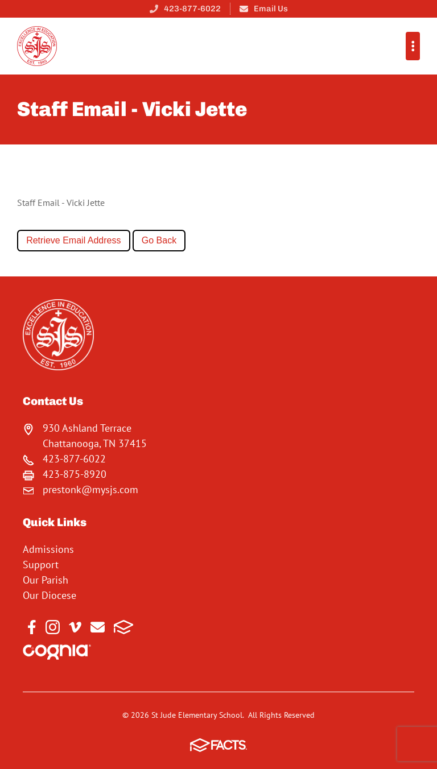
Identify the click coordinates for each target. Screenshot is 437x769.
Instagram (53, 627)
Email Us (271, 8)
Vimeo (75, 627)
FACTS (124, 627)
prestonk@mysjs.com (90, 489)
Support (41, 564)
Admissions (48, 549)
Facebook (31, 627)
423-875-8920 (74, 474)
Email (97, 627)
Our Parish (45, 579)
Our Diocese (49, 595)
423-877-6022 (192, 8)
